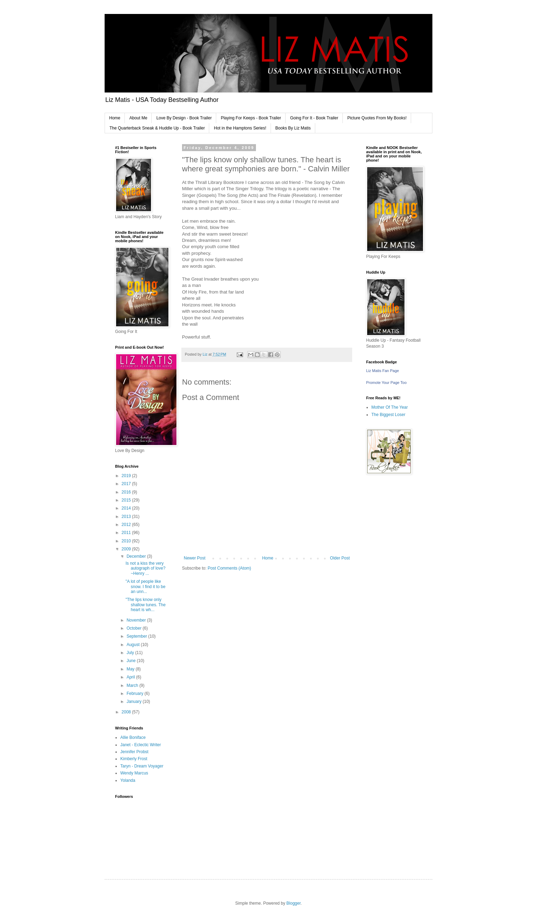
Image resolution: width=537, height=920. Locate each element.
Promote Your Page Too (386, 382)
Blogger (293, 903)
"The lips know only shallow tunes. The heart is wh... (146, 604)
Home (114, 118)
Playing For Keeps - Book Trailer (251, 118)
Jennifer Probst (134, 751)
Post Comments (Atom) (229, 568)
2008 (127, 712)
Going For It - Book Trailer (314, 118)
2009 (127, 549)
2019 (127, 475)
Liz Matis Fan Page (382, 371)
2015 (127, 500)
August (134, 644)
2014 (127, 508)
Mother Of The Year (389, 407)
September (137, 636)
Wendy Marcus (134, 773)
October (135, 628)
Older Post (340, 558)
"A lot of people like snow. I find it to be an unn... (145, 586)
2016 (127, 492)
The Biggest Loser (388, 414)
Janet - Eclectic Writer (140, 744)
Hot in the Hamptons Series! (240, 128)
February (135, 693)
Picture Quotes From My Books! (377, 118)
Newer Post (194, 558)
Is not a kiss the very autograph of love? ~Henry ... (145, 568)
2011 (127, 532)
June (132, 660)
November (137, 620)
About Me (138, 118)
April (131, 677)
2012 (127, 524)
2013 (127, 516)
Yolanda (127, 780)
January (135, 701)
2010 (127, 541)
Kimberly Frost (133, 758)
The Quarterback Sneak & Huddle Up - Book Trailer (157, 128)
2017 (127, 483)
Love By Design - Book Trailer (184, 118)
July (131, 652)
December (137, 556)
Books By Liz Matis (293, 128)
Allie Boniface (133, 737)
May (131, 669)
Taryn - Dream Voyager (141, 766)
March (133, 685)
